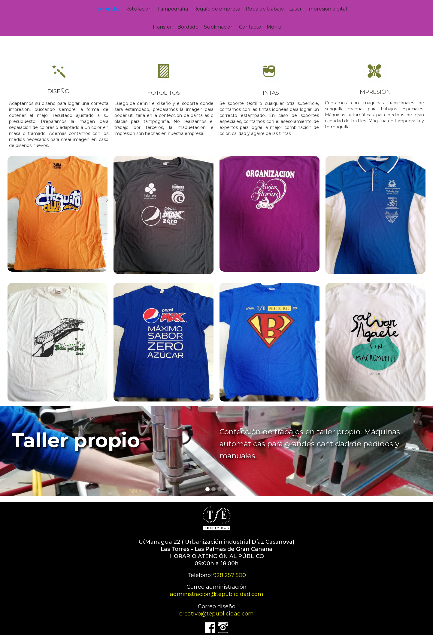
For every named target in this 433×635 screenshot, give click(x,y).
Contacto (250, 27)
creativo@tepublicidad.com (216, 613)
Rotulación (138, 9)
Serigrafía (108, 9)
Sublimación (219, 27)
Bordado (187, 27)
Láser (295, 9)
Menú (274, 27)
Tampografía (172, 9)
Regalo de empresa (216, 9)
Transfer (162, 27)
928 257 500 (229, 575)
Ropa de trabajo (265, 9)
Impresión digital (327, 9)
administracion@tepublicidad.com (216, 594)
